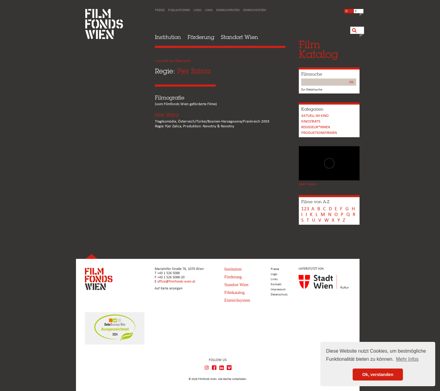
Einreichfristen (228, 10)
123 (305, 209)
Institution (168, 37)
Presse (160, 10)
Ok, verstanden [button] (377, 374)
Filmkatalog (234, 292)
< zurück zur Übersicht (173, 61)
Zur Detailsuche (311, 89)
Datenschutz (279, 294)
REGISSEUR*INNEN (315, 127)
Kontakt (276, 284)
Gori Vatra (167, 115)
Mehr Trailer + (308, 184)
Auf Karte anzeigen (168, 288)
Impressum (278, 289)
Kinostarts (310, 121)
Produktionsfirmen (319, 133)
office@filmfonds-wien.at (176, 281)
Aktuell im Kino (315, 116)
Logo (197, 10)
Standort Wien (239, 37)
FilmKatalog (318, 49)
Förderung (201, 37)
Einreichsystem (254, 10)
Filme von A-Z (315, 201)
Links (209, 10)
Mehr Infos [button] (407, 359)
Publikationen (179, 10)
